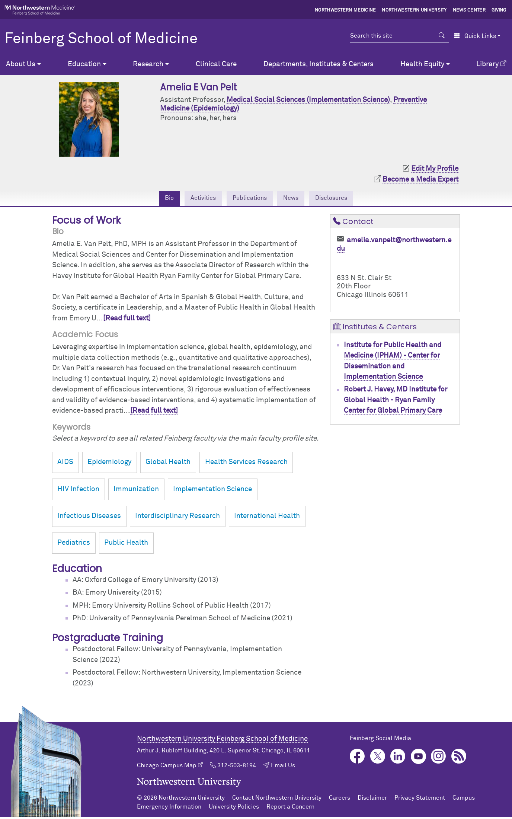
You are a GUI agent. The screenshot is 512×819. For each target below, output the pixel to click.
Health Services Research (246, 463)
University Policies (234, 809)
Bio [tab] (157, 198)
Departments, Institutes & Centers (318, 64)
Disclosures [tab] (341, 198)
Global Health (168, 463)
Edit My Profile (434, 168)
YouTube (418, 757)
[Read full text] (127, 319)
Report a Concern (290, 809)
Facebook (357, 757)
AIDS (65, 463)
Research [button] (148, 64)
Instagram (438, 757)
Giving (499, 10)
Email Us (283, 767)
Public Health (126, 544)
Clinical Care (216, 64)
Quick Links (475, 36)
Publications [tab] (248, 198)
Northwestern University (414, 10)
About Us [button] (20, 64)
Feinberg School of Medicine (101, 39)
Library (487, 64)
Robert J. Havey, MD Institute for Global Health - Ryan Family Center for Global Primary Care (395, 401)
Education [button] (84, 64)
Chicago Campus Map (166, 767)
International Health (267, 517)
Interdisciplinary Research (177, 517)
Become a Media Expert (420, 179)
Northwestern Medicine (345, 10)
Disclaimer (372, 800)
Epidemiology (109, 463)
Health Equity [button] (422, 64)
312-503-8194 (236, 767)
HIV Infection (78, 490)
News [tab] (295, 198)
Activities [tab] (195, 198)
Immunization (136, 490)
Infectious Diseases (89, 517)
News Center (469, 10)
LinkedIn (398, 757)
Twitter (377, 757)
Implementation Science (212, 490)
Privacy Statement (419, 800)
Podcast (459, 757)
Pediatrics (73, 544)
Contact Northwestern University (276, 800)
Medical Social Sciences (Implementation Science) (308, 99)
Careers (339, 800)
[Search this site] (392, 35)
